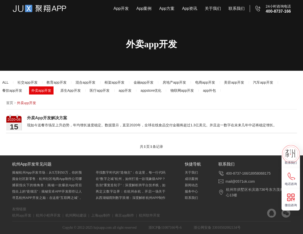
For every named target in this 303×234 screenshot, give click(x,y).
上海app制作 (100, 215)
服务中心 (191, 191)
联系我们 (237, 8)
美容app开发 (234, 82)
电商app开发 (205, 82)
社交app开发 (27, 82)
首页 (9, 103)
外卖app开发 (41, 90)
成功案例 (191, 179)
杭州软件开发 (149, 215)
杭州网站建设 (76, 215)
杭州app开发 (21, 215)
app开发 (125, 90)
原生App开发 (70, 90)
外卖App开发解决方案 (47, 118)
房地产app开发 (174, 82)
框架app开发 (114, 82)
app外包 (209, 90)
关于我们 (213, 8)
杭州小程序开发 (48, 215)
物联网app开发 (182, 90)
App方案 (166, 8)
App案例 (144, 8)
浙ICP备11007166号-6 (165, 227)
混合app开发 (85, 82)
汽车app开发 (263, 82)
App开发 (121, 8)
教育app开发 (56, 82)
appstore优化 (151, 90)
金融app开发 (144, 82)
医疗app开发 (100, 90)
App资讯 (189, 8)
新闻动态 (191, 185)
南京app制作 (124, 215)
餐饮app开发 (12, 90)
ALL (5, 82)
